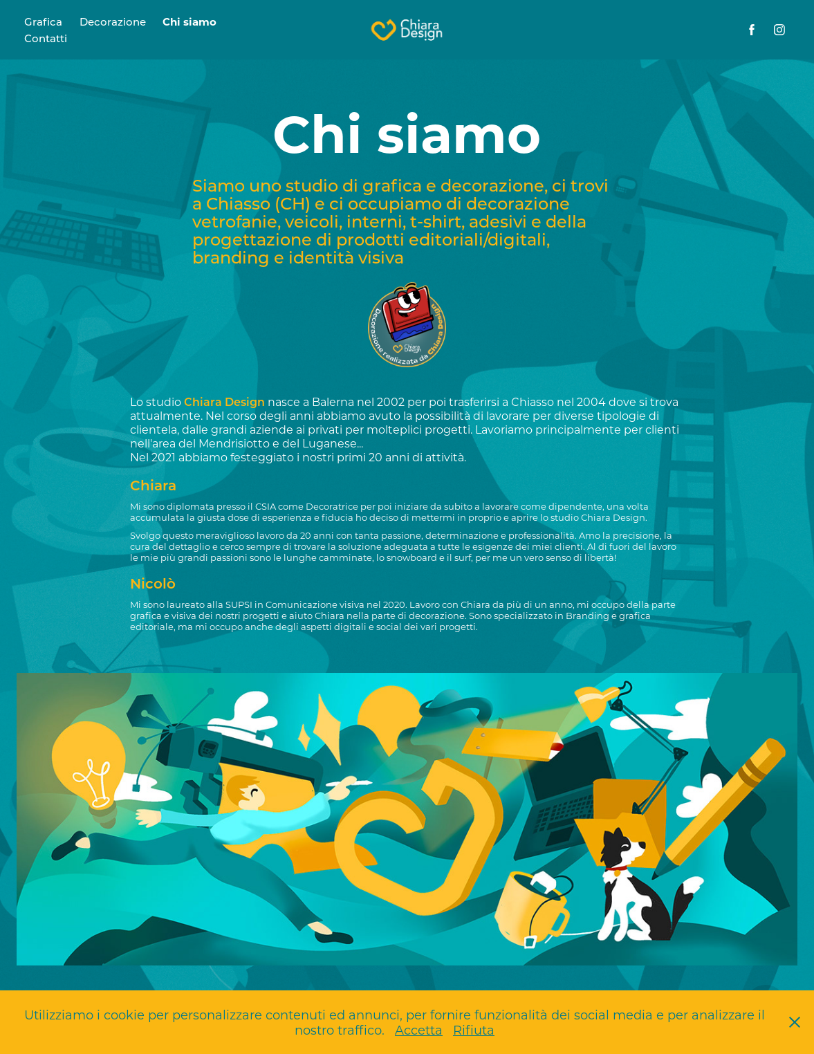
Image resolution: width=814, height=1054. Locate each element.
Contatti (45, 38)
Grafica (43, 21)
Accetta (419, 1029)
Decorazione (113, 21)
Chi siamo (189, 21)
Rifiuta (473, 1029)
